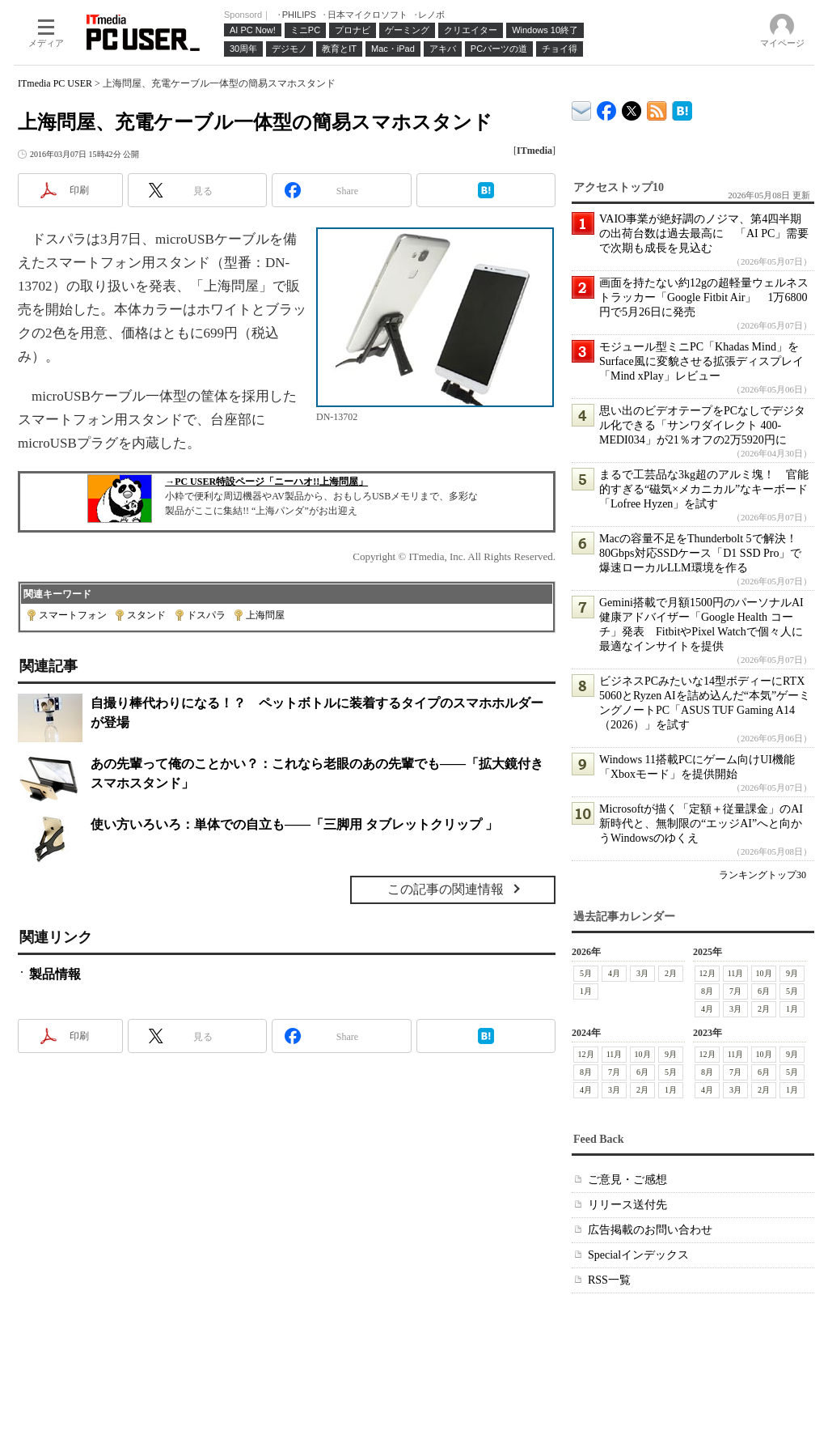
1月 (586, 991)
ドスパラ (206, 615)
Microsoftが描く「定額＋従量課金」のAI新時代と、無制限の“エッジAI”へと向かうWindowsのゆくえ (701, 823)
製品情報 (55, 974)
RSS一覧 (609, 1280)
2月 (671, 973)
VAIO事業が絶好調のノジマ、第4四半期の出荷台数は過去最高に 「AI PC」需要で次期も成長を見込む (704, 233)
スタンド (146, 615)
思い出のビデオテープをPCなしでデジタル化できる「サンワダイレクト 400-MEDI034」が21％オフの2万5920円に (702, 425)
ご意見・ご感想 (627, 1180)
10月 (764, 973)
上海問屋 (265, 615)
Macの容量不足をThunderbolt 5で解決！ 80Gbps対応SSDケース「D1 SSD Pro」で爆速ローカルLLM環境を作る (704, 553)
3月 (642, 973)
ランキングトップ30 (762, 875)
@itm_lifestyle (632, 107)
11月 (736, 973)
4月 (614, 973)
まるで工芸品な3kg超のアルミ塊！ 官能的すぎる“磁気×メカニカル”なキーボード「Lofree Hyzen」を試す (704, 489)
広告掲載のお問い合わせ (650, 1230)
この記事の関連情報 (445, 889)
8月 (707, 991)
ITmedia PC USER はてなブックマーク (682, 108)
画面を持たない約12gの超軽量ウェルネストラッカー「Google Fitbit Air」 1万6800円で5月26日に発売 (704, 297)
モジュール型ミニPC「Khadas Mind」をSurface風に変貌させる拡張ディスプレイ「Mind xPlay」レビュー (701, 361)
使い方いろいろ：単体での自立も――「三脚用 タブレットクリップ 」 (294, 824)
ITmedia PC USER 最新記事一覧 (657, 108)
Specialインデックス (638, 1255)
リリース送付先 (627, 1205)
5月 (586, 973)
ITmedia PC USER (55, 83)
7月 (735, 991)
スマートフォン (73, 615)
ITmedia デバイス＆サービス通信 (582, 108)
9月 (792, 973)
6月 (764, 991)
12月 (707, 973)
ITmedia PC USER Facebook (607, 107)
